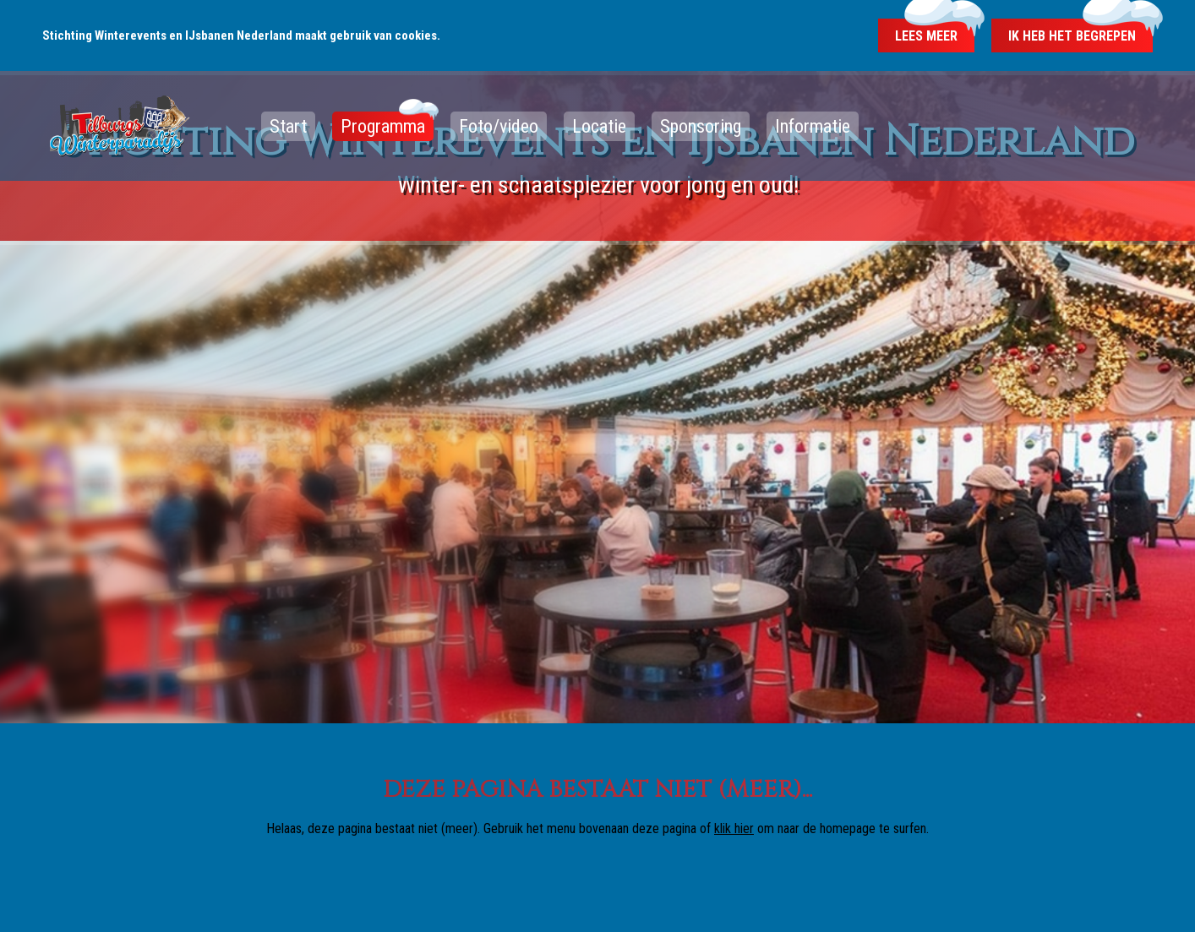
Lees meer (926, 36)
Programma (383, 126)
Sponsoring (700, 126)
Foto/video (498, 126)
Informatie (812, 126)
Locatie (599, 126)
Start (288, 126)
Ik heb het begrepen (1072, 36)
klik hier (734, 828)
